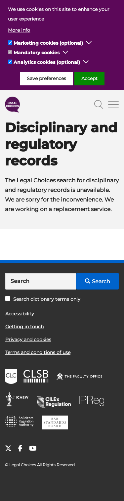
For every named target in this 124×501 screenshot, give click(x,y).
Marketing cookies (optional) (48, 43)
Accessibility (19, 314)
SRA (21, 423)
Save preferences (46, 78)
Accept (89, 78)
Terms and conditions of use (37, 352)
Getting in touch (24, 327)
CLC (12, 377)
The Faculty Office (82, 377)
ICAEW (19, 400)
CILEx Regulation (56, 400)
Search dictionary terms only (42, 299)
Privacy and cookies (28, 339)
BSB (56, 423)
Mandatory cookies (37, 53)
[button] (89, 43)
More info (19, 30)
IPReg (93, 400)
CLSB (37, 377)
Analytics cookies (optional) (47, 62)
